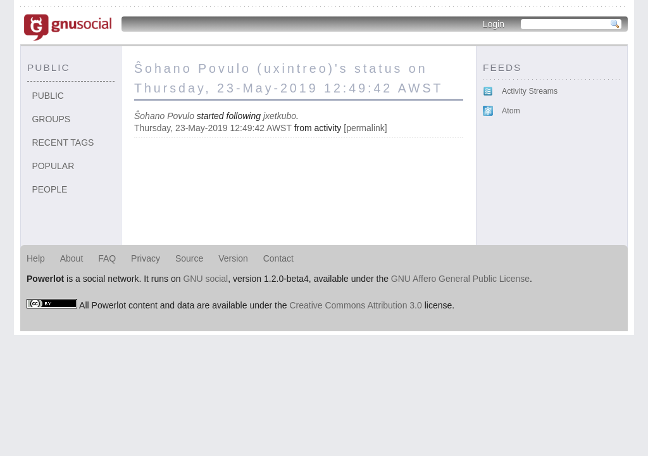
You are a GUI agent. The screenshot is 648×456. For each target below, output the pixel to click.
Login (493, 24)
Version (233, 258)
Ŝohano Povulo (164, 116)
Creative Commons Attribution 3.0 (355, 305)
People (49, 189)
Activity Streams (530, 91)
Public (48, 96)
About (72, 258)
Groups (51, 119)
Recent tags (63, 142)
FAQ (107, 258)
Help (36, 258)
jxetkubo (279, 116)
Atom (511, 110)
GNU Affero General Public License (460, 279)
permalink (365, 128)
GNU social (205, 279)
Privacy (145, 258)
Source (189, 258)
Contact (278, 258)
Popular (53, 166)
